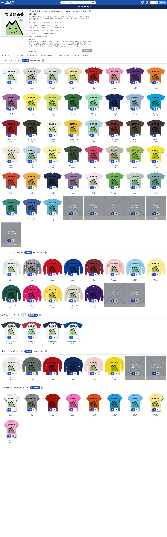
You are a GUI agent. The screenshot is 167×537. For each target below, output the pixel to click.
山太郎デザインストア (83, 7)
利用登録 (162, 2)
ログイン (154, 2)
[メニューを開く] (2, 2)
